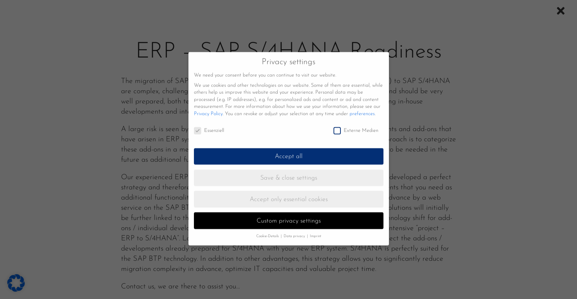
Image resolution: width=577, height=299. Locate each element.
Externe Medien (356, 126)
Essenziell (209, 126)
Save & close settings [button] (288, 174)
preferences (362, 110)
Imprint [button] (315, 232)
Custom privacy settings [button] (289, 217)
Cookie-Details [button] (268, 232)
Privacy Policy (208, 110)
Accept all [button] (289, 152)
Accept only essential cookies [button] (289, 195)
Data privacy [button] (295, 232)
